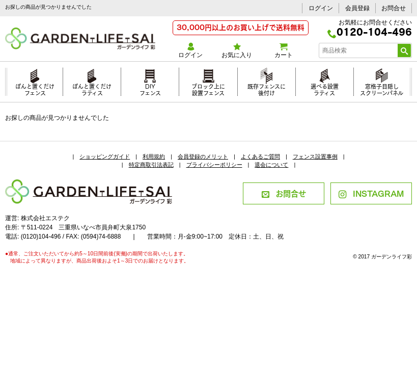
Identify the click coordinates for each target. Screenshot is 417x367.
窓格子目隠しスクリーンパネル (381, 88)
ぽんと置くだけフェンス (34, 88)
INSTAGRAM (371, 193)
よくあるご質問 (260, 156)
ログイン (321, 8)
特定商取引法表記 (151, 165)
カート (283, 51)
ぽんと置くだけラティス (92, 88)
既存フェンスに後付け (266, 88)
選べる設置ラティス (325, 88)
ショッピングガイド (104, 156)
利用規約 (154, 156)
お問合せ (393, 8)
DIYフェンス (150, 88)
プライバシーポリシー (214, 165)
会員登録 (357, 8)
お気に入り (237, 51)
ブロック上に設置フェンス (208, 88)
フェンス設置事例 (315, 156)
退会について (271, 165)
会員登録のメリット (203, 156)
